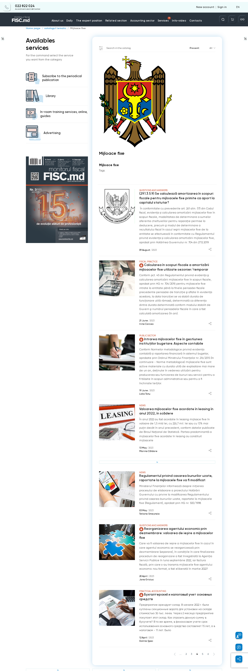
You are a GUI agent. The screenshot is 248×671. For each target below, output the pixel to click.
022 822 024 (24, 4)
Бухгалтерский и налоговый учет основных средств (174, 590)
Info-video (176, 19)
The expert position (92, 19)
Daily (74, 19)
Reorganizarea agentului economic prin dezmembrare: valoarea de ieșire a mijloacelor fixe (176, 529)
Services (162, 17)
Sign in (222, 5)
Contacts (191, 19)
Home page (32, 28)
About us (63, 19)
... (182, 646)
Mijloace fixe (74, 28)
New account (207, 5)
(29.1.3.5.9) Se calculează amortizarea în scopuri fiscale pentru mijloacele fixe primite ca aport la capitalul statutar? (174, 198)
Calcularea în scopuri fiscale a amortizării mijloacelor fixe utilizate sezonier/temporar (171, 266)
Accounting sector (141, 19)
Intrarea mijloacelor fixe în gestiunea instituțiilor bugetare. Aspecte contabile (177, 340)
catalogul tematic (53, 28)
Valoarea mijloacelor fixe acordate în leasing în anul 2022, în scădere (177, 410)
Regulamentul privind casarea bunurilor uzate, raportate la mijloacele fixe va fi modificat (173, 476)
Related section (117, 19)
